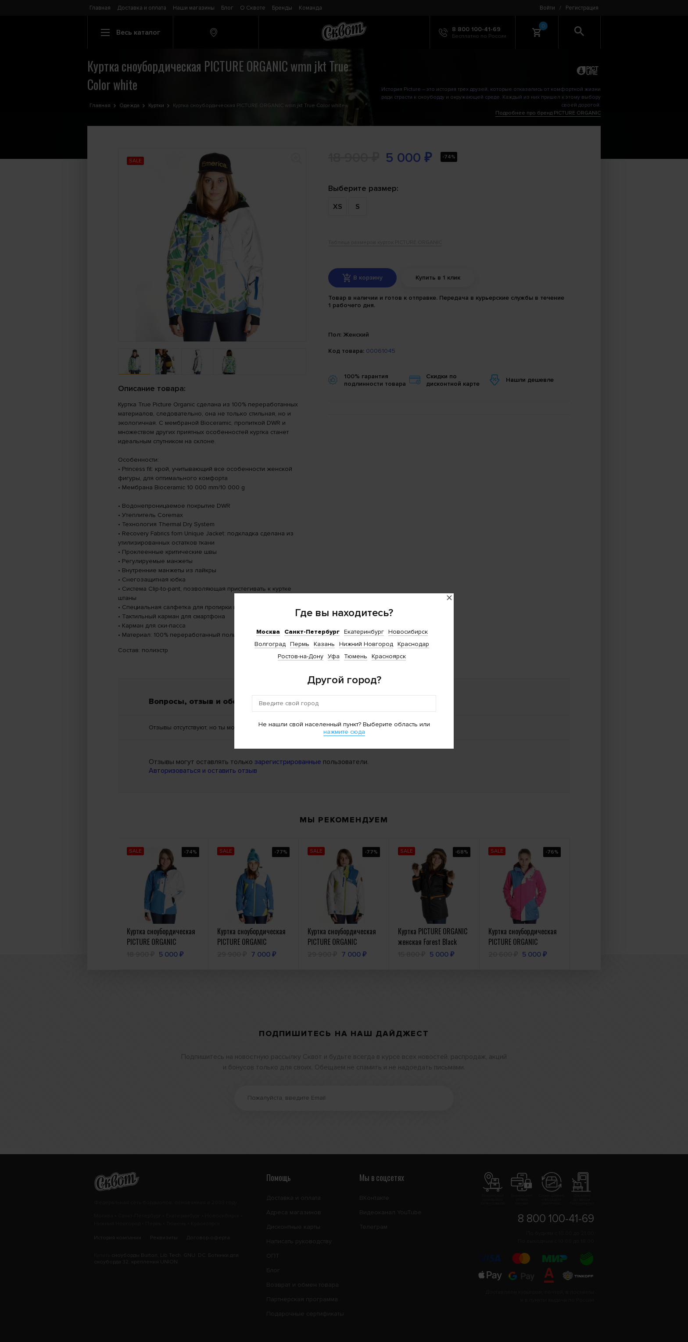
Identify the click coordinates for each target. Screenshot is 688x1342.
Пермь (299, 644)
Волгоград (270, 644)
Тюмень (355, 656)
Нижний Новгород (366, 644)
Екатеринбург (364, 631)
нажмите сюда (344, 732)
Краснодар (413, 644)
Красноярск (389, 656)
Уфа (334, 656)
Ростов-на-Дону (300, 656)
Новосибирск (408, 631)
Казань (324, 644)
